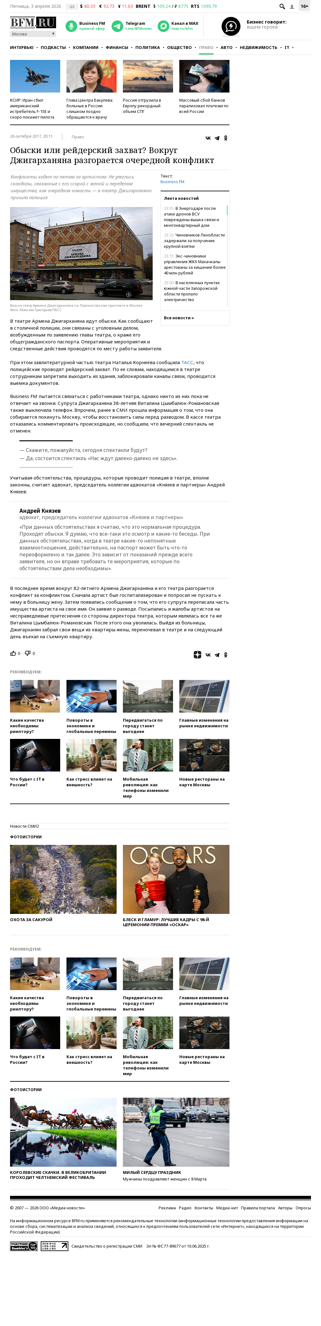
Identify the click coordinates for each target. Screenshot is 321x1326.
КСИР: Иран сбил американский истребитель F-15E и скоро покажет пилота (32, 108)
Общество (179, 47)
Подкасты (53, 47)
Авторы (285, 1208)
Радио (185, 1208)
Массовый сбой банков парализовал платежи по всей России (204, 105)
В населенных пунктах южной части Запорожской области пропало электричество (192, 291)
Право (206, 47)
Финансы (117, 47)
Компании (85, 47)
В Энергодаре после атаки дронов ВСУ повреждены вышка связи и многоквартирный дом (191, 216)
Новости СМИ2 (24, 826)
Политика (147, 47)
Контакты (204, 1208)
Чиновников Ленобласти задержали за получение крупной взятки (194, 240)
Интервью (22, 47)
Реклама (167, 1208)
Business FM (172, 181)
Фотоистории (26, 837)
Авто (227, 47)
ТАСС (187, 362)
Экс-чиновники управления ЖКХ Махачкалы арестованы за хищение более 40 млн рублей (195, 264)
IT (287, 47)
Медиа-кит (227, 1208)
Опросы (303, 1208)
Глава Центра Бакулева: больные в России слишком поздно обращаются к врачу (89, 108)
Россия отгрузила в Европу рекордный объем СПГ (142, 105)
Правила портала (258, 1208)
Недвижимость (258, 47)
